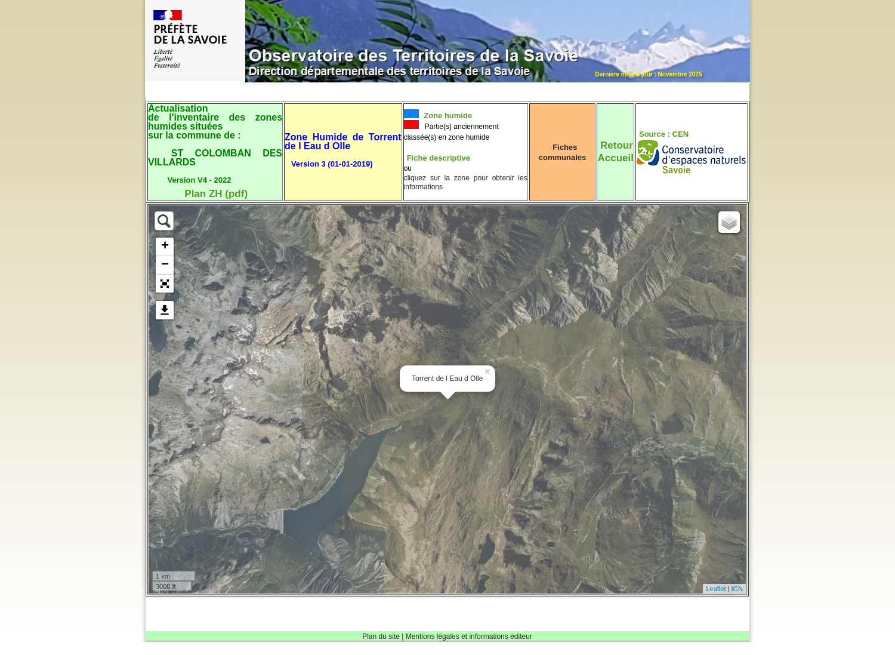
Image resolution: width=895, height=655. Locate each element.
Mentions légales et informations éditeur (469, 636)
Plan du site (381, 636)
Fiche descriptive (438, 157)
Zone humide (447, 115)
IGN (737, 588)
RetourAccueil (615, 151)
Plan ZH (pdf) (216, 193)
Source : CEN (664, 134)
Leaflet (716, 588)
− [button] (165, 265)
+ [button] (165, 247)
